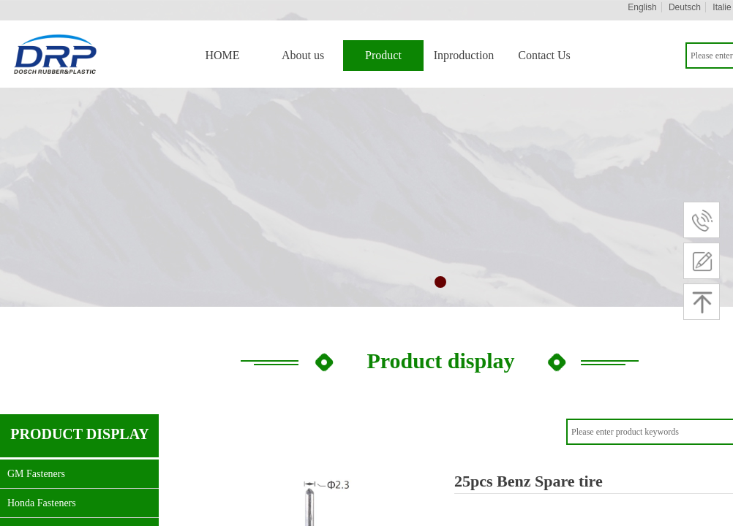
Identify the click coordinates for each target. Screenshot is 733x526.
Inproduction (464, 55)
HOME (222, 55)
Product (383, 55)
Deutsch (685, 7)
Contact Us (544, 55)
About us (303, 55)
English (642, 7)
